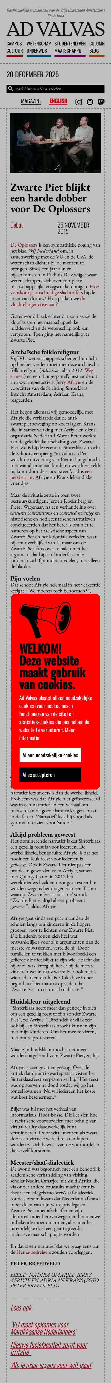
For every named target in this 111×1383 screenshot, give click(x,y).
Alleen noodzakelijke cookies (50, 755)
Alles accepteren (38, 774)
